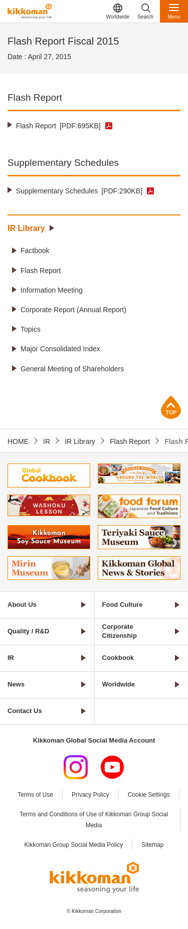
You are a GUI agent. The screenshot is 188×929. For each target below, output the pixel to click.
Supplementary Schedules (79, 191)
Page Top (170, 407)
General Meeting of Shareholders (72, 369)
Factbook (35, 251)
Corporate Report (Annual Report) (73, 310)
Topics (31, 329)
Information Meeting (52, 290)
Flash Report (58, 126)
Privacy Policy (90, 794)
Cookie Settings (149, 794)
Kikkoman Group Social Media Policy (74, 844)
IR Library (26, 228)
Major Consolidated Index (60, 349)
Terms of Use (35, 794)
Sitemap (152, 844)
